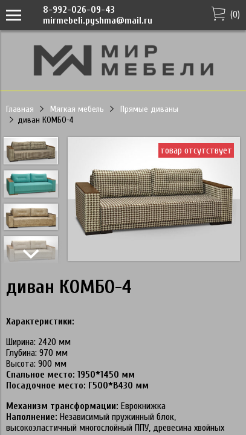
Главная (20, 109)
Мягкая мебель (77, 109)
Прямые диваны (149, 109)
